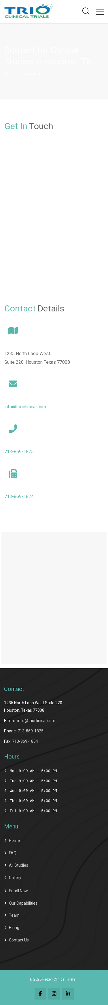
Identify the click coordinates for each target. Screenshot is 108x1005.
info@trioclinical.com (25, 406)
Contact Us (19, 940)
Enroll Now (18, 891)
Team (14, 915)
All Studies (18, 865)
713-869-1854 (25, 741)
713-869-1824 (19, 496)
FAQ (12, 853)
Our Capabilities (23, 903)
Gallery (15, 877)
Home (10, 73)
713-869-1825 (19, 451)
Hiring (14, 927)
